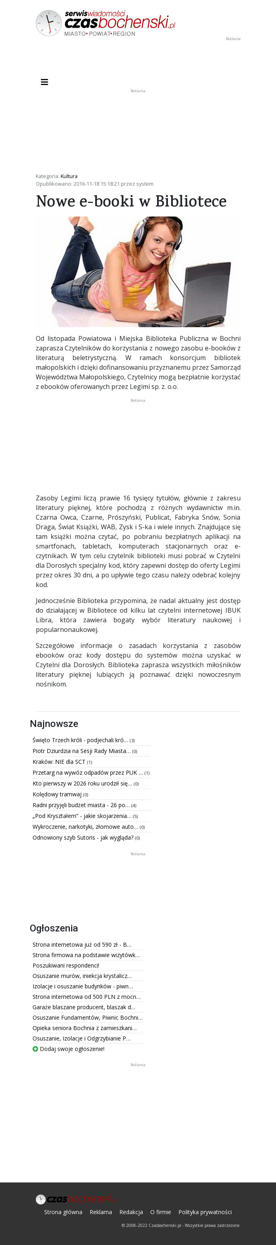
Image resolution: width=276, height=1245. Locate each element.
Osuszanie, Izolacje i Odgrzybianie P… (82, 1038)
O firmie (160, 1212)
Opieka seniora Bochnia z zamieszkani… (85, 1028)
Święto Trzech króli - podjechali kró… (81, 740)
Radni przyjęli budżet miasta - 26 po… (82, 805)
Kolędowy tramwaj (58, 794)
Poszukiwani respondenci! (66, 965)
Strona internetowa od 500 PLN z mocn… (87, 996)
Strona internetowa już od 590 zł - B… (82, 944)
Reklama (101, 1212)
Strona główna (63, 1212)
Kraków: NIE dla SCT (60, 761)
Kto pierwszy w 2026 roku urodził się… (83, 783)
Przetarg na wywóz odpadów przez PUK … (89, 772)
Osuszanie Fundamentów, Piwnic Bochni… (88, 1017)
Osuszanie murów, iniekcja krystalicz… (82, 976)
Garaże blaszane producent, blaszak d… (84, 1007)
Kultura (69, 176)
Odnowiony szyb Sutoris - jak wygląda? (84, 837)
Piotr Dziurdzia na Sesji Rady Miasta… (82, 751)
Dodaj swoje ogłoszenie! (68, 1049)
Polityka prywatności (205, 1212)
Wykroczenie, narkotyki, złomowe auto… (86, 826)
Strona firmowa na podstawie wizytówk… (86, 955)
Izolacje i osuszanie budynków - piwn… (83, 986)
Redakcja (131, 1212)
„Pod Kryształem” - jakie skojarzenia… (83, 816)
